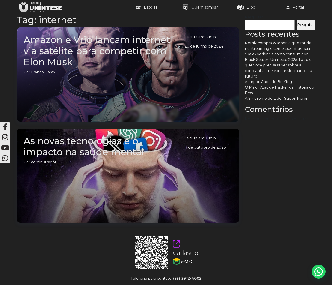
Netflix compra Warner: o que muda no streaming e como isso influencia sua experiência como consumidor (278, 48)
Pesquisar (254, 17)
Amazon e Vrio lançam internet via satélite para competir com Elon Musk (97, 51)
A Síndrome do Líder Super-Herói (276, 98)
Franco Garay (43, 72)
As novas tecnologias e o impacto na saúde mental (84, 146)
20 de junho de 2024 (203, 46)
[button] (319, 272)
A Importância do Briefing (268, 82)
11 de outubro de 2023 (205, 147)
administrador (43, 162)
